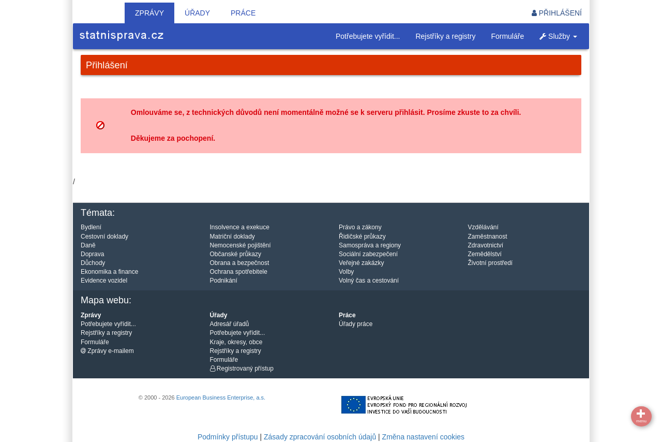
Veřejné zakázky (361, 263)
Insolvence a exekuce (239, 227)
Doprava (92, 254)
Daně (88, 245)
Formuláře (507, 36)
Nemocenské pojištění (240, 245)
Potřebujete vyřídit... (368, 36)
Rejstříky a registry (445, 36)
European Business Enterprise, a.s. (220, 397)
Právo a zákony (360, 227)
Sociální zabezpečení (368, 254)
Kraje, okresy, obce (236, 342)
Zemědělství (485, 254)
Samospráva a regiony (370, 245)
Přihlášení (557, 13)
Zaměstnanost (487, 236)
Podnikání (223, 280)
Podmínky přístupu (228, 437)
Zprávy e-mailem (107, 351)
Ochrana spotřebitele (238, 271)
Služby (558, 36)
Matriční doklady (232, 236)
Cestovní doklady (104, 236)
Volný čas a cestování (369, 280)
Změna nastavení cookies (423, 437)
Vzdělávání (483, 227)
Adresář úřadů (229, 324)
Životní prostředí (490, 263)
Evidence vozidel (104, 280)
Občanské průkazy (235, 254)
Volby (346, 271)
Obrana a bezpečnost (239, 263)
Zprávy (149, 13)
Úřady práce (355, 324)
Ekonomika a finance (109, 271)
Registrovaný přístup (242, 368)
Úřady (197, 13)
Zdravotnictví (486, 245)
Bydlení (91, 227)
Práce (243, 13)
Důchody (93, 263)
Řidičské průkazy (362, 236)
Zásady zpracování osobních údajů (320, 437)
